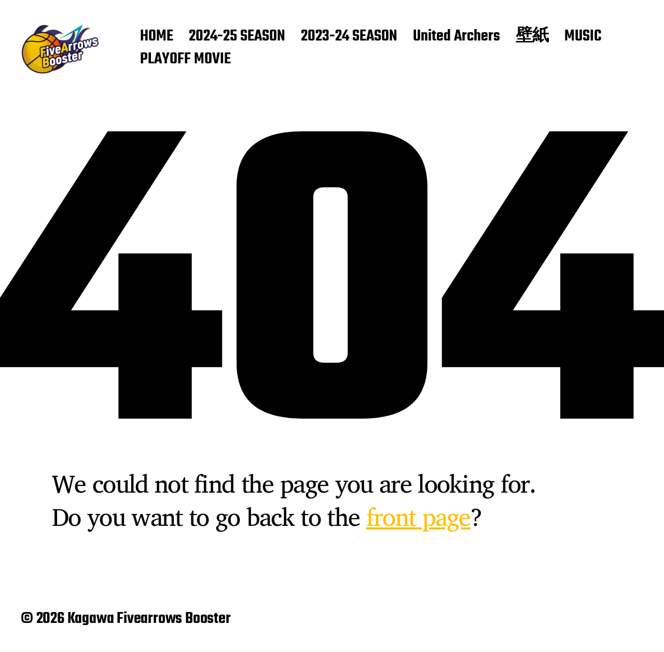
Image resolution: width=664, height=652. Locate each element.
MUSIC (582, 37)
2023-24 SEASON (349, 37)
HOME (156, 37)
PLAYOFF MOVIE (185, 60)
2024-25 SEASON (237, 37)
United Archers (456, 37)
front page (418, 516)
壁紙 (532, 37)
